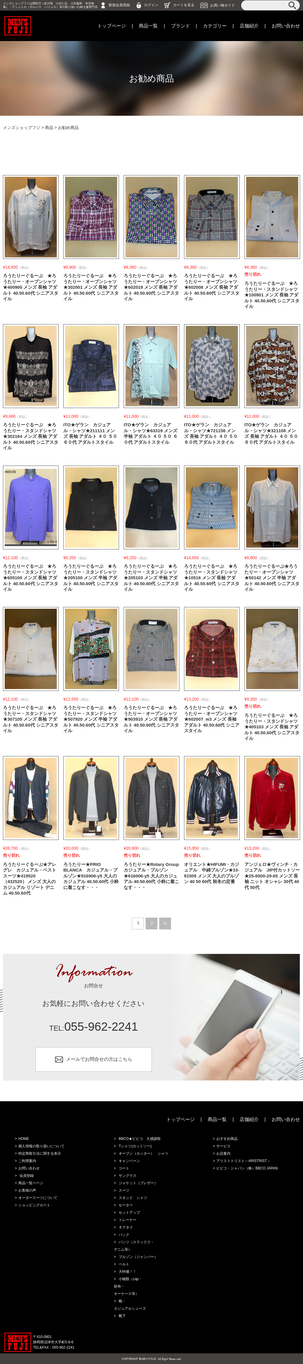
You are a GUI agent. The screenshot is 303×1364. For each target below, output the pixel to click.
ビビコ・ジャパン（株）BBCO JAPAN (247, 1168)
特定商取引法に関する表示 (39, 1153)
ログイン (151, 5)
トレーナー (127, 1220)
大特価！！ (127, 1272)
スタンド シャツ (133, 1198)
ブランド (180, 25)
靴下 (122, 1316)
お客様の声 (27, 1190)
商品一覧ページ (30, 1183)
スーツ (124, 1190)
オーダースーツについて (37, 1198)
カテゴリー (215, 25)
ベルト (124, 1264)
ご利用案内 (27, 1161)
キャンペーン (129, 1161)
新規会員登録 (119, 5)
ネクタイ (126, 1227)
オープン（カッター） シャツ (143, 1153)
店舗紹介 (249, 25)
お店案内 (223, 1153)
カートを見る (183, 5)
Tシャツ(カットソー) (135, 1146)
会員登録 (27, 1176)
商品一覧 (148, 25)
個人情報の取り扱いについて (41, 1146)
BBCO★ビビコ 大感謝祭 (140, 1139)
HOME (23, 1139)
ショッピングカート (34, 1205)
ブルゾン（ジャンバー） (138, 1257)
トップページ (111, 25)
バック (124, 1235)
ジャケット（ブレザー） (138, 1183)
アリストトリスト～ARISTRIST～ (243, 1161)
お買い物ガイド (222, 5)
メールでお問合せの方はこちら (99, 1059)
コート (124, 1168)
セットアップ (129, 1212)
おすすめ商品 (227, 1139)
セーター (126, 1205)
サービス (223, 1146)
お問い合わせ (286, 25)
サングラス (127, 1176)
